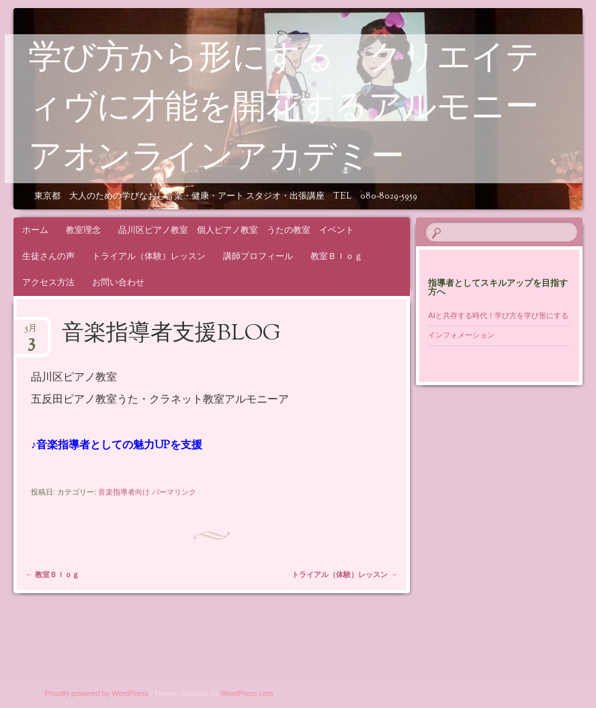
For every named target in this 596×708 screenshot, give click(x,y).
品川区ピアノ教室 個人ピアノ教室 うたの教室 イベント (236, 230)
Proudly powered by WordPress (96, 693)
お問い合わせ (118, 282)
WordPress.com (246, 693)
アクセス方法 (48, 282)
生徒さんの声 (48, 256)
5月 (31, 332)
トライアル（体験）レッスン (149, 256)
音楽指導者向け (124, 492)
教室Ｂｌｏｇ (336, 256)
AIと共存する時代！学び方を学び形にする (501, 315)
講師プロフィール (258, 256)
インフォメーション (461, 335)
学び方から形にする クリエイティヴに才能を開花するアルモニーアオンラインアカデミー (284, 109)
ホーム (35, 230)
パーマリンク (174, 492)
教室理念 (83, 230)
